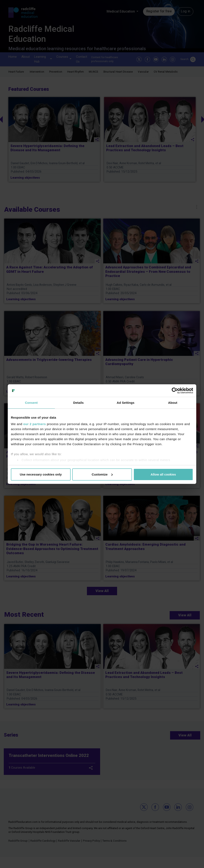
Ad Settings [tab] (125, 402)
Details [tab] (78, 402)
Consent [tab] (31, 402)
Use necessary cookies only (41, 474)
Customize (102, 474)
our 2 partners (34, 424)
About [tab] (172, 402)
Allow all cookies (163, 474)
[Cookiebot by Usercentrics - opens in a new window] (174, 390)
